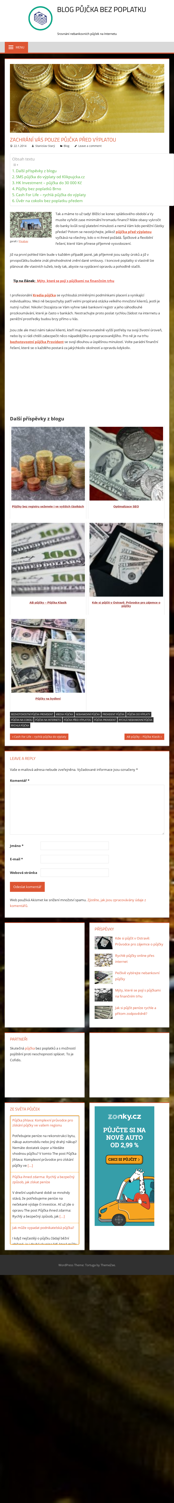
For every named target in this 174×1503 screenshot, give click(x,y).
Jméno (16, 845)
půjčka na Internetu (48, 720)
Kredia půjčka (64, 714)
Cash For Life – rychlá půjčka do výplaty (51, 194)
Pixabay (23, 241)
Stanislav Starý (45, 146)
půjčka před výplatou (77, 720)
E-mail (16, 859)
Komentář (19, 780)
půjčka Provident (105, 720)
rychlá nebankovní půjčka (135, 720)
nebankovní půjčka (88, 714)
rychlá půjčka (20, 725)
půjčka (30, 1048)
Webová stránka (23, 872)
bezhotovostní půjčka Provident (32, 714)
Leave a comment (90, 146)
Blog (66, 146)
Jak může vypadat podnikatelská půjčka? (43, 1227)
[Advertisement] (87, 384)
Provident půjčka (113, 714)
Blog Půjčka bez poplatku (101, 9)
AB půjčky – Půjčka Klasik (143, 737)
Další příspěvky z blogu (36, 170)
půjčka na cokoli (21, 720)
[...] (30, 1165)
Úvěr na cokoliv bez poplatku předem (49, 200)
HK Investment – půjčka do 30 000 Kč (49, 182)
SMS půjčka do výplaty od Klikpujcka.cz (50, 176)
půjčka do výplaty (138, 714)
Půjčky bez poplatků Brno (38, 188)
